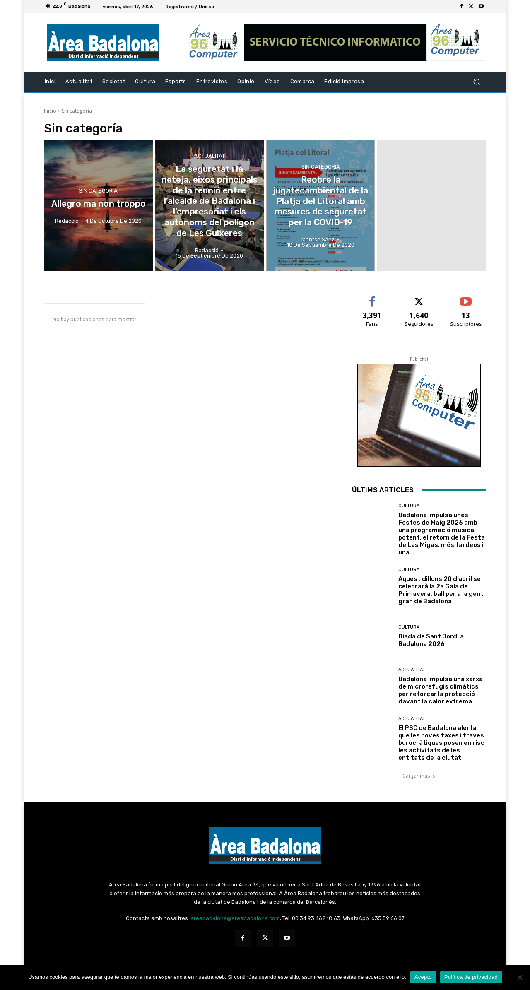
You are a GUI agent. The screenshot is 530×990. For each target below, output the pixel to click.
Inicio (50, 110)
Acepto (423, 977)
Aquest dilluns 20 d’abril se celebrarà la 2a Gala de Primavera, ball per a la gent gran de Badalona (441, 590)
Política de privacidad (471, 977)
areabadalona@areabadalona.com (235, 918)
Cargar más (419, 775)
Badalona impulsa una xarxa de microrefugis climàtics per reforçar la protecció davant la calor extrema (440, 690)
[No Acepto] (520, 977)
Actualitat (209, 165)
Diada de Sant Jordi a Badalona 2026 (431, 640)
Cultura (408, 505)
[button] (476, 82)
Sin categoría (98, 191)
